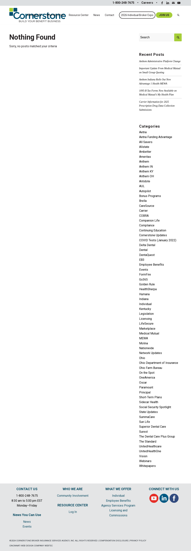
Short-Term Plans (150, 397)
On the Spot (146, 372)
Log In (73, 512)
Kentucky (145, 309)
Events (143, 269)
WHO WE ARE (73, 489)
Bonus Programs (150, 196)
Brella (143, 201)
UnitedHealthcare (150, 446)
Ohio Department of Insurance (158, 363)
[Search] (178, 15)
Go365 (143, 279)
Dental (143, 250)
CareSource (146, 206)
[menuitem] (34, 15)
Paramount (146, 387)
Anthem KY (146, 171)
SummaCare (147, 417)
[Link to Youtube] (179, 3)
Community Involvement (72, 495)
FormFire (145, 274)
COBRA (144, 215)
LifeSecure (146, 323)
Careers (147, 2)
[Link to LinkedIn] (167, 3)
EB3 (141, 260)
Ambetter (145, 151)
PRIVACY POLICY (138, 540)
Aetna (143, 132)
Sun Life (144, 422)
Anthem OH (146, 176)
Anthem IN (146, 166)
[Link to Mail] (173, 3)
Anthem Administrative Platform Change (160, 61)
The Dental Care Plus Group (157, 436)
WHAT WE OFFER (118, 489)
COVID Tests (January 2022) (157, 240)
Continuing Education (152, 230)
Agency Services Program (118, 505)
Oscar (143, 382)
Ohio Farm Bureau (150, 368)
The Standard (147, 441)
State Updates (148, 412)
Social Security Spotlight (155, 407)
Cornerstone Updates (153, 235)
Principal (145, 392)
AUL (142, 186)
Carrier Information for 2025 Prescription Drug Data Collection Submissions (157, 105)
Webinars (145, 461)
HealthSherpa (148, 289)
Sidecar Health (148, 402)
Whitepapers (147, 466)
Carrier (143, 210)
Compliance (146, 225)
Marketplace (147, 328)
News (27, 521)
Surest (143, 431)
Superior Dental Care (152, 426)
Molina (143, 343)
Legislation (146, 313)
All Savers (145, 142)
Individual (145, 304)
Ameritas (145, 156)
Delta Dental (147, 245)
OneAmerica (147, 377)
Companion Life (149, 220)
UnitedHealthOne (150, 451)
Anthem (144, 161)
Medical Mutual (149, 333)
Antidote (144, 181)
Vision (143, 456)
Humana (144, 294)
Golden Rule (147, 284)
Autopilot (145, 191)
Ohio (142, 358)
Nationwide (146, 348)
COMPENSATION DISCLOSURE (113, 540)
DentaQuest (147, 255)
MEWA (143, 338)
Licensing (145, 319)
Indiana (143, 299)
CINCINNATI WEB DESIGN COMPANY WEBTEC (31, 545)
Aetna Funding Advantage (155, 137)
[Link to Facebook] (162, 3)
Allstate (144, 147)
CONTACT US (26, 489)
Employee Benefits (151, 264)
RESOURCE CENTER (72, 505)
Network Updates (150, 353)
